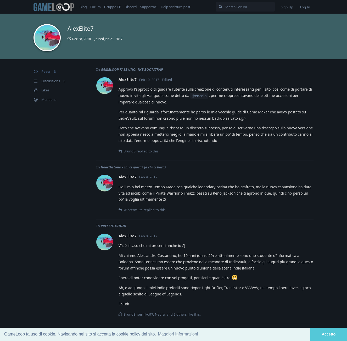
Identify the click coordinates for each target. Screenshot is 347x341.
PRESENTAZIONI (113, 225)
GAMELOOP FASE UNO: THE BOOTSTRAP (132, 69)
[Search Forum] (245, 7)
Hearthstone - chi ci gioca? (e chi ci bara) (133, 167)
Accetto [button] (329, 334)
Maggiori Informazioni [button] (178, 334)
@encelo (199, 95)
